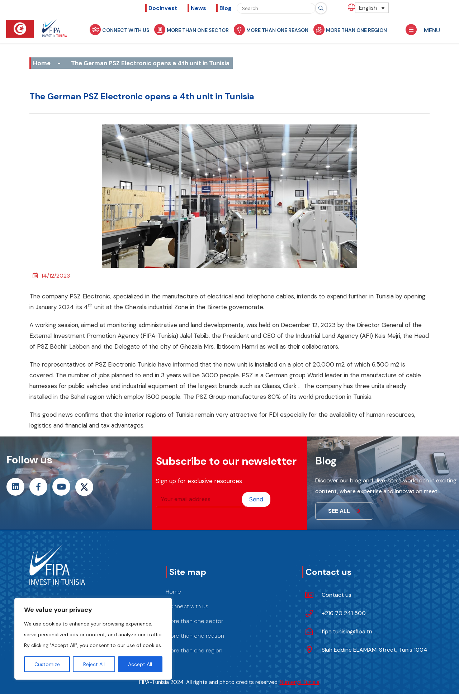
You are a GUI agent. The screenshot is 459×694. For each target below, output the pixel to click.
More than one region (353, 29)
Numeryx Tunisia (300, 682)
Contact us (336, 595)
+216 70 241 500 (344, 613)
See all (344, 511)
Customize (47, 664)
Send (256, 499)
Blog (225, 8)
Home (42, 63)
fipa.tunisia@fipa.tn (347, 631)
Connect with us (122, 29)
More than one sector (194, 29)
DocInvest (163, 8)
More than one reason (274, 29)
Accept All (140, 664)
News (198, 8)
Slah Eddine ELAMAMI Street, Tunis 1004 (374, 649)
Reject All (94, 664)
